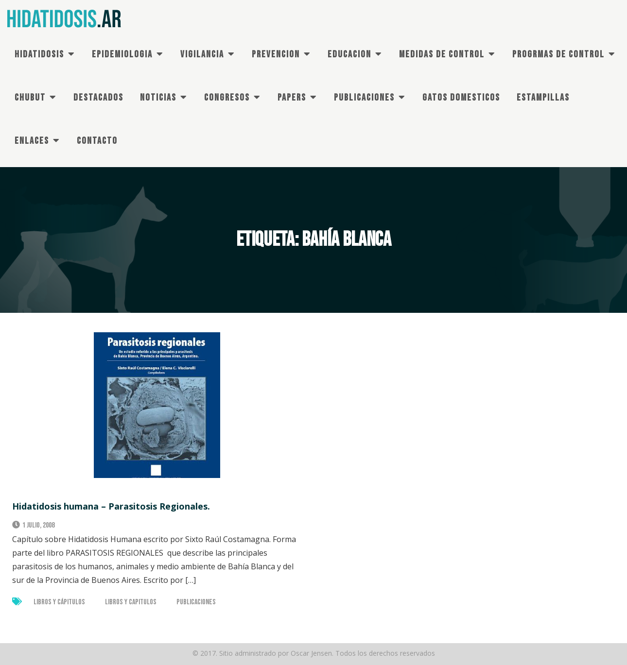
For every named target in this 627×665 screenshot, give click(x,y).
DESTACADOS (98, 97)
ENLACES (32, 141)
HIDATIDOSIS (39, 54)
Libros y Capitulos (131, 602)
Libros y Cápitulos (59, 602)
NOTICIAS (158, 97)
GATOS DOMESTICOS (461, 97)
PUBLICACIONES (364, 97)
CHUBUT (30, 97)
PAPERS (292, 97)
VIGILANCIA (202, 54)
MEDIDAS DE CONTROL (442, 54)
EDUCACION (349, 54)
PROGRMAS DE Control (558, 54)
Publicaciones (196, 602)
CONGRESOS (227, 97)
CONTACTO (97, 141)
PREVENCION (276, 54)
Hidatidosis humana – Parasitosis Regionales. (111, 506)
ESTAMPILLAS (543, 97)
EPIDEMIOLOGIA (122, 54)
